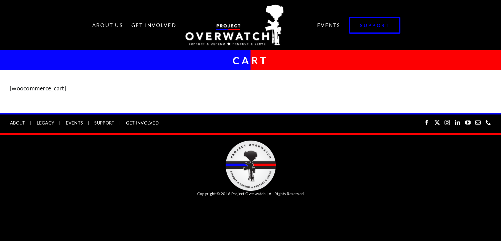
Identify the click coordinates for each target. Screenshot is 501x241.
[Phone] (488, 122)
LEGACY (45, 123)
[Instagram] (447, 122)
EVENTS (74, 123)
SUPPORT (104, 123)
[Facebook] (426, 122)
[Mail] (478, 122)
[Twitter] (437, 122)
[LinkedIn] (457, 122)
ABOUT (17, 123)
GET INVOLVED (142, 123)
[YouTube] (468, 122)
